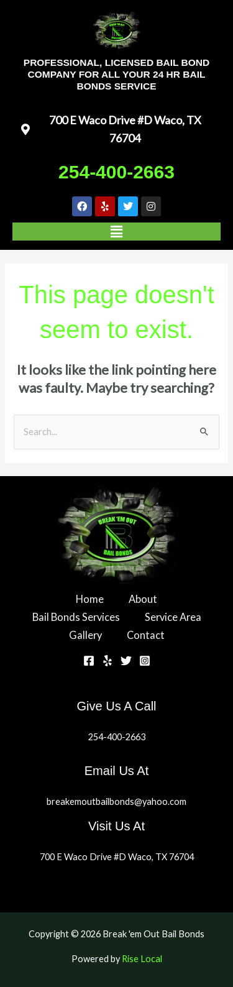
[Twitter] (126, 660)
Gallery (85, 635)
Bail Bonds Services (76, 617)
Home (90, 599)
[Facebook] (88, 660)
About (143, 599)
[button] (116, 232)
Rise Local (142, 958)
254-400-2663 (116, 172)
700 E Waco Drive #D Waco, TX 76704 (117, 857)
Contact (146, 635)
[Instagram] (144, 660)
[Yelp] (107, 660)
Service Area (173, 617)
